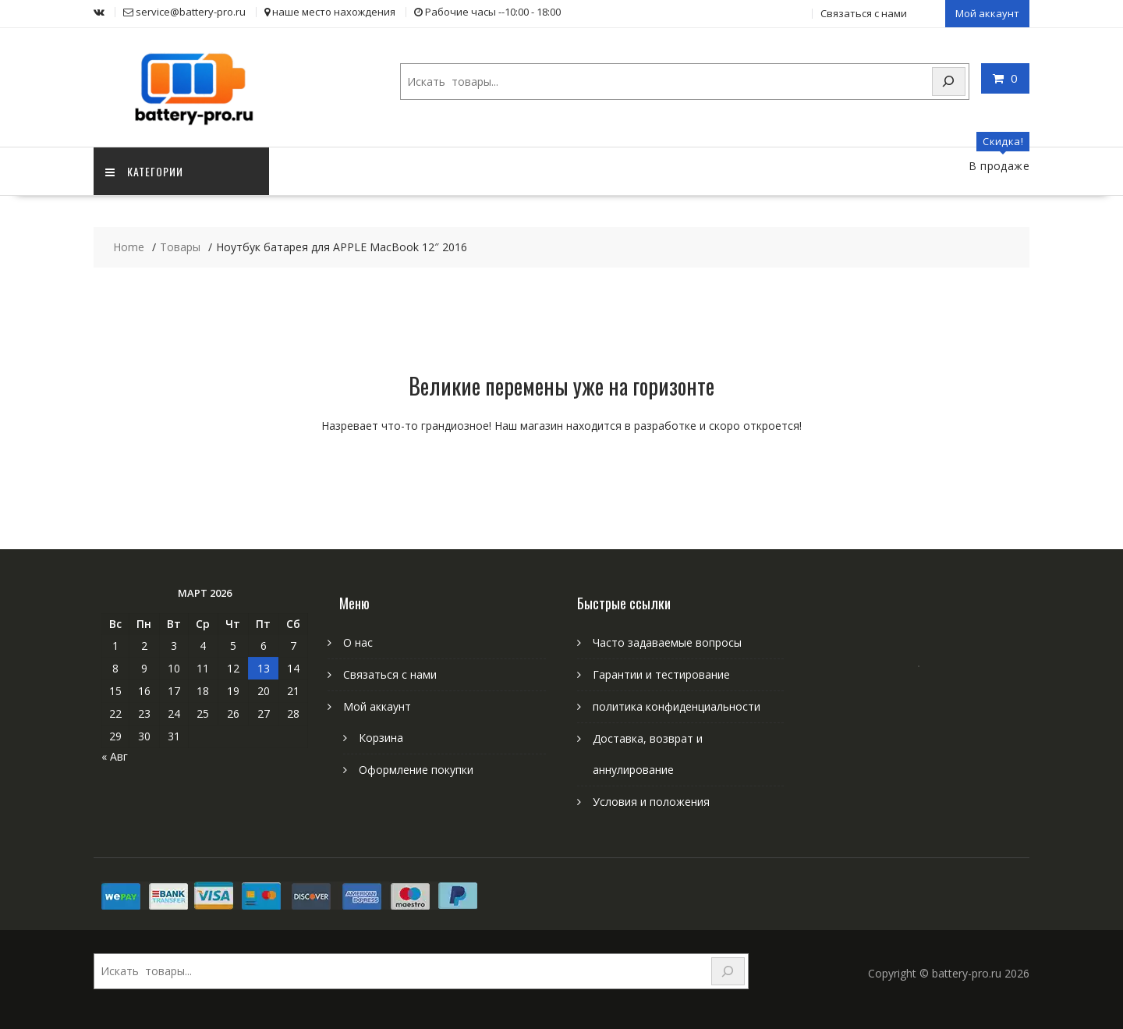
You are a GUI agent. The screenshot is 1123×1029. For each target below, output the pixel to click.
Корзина (381, 737)
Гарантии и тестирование (661, 674)
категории (144, 171)
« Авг (114, 756)
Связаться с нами (863, 13)
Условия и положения (651, 801)
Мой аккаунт (987, 13)
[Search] (949, 81)
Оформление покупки (416, 769)
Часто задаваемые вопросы (667, 642)
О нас (358, 642)
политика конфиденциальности (676, 706)
